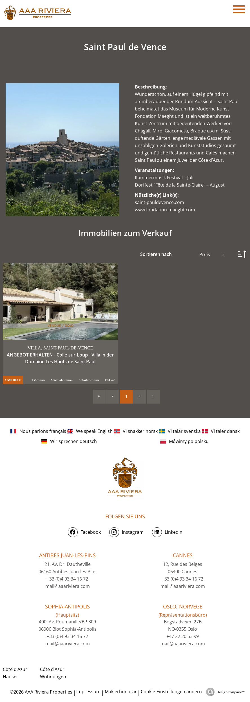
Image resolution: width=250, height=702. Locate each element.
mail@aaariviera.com (67, 586)
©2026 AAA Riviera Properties (40, 692)
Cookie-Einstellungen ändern (171, 691)
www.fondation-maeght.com (165, 210)
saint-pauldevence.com (159, 202)
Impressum (88, 691)
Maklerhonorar (121, 691)
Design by (230, 692)
